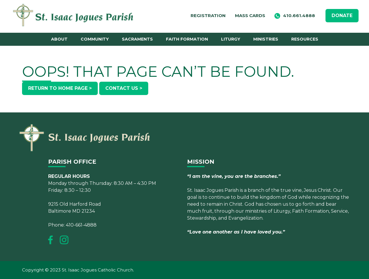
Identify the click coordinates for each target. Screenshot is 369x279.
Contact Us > (123, 88)
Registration (208, 15)
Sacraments (137, 39)
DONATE (342, 15)
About (59, 39)
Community (95, 39)
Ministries (265, 39)
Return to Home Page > (60, 88)
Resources (304, 39)
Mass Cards (250, 15)
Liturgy (230, 39)
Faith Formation (187, 39)
